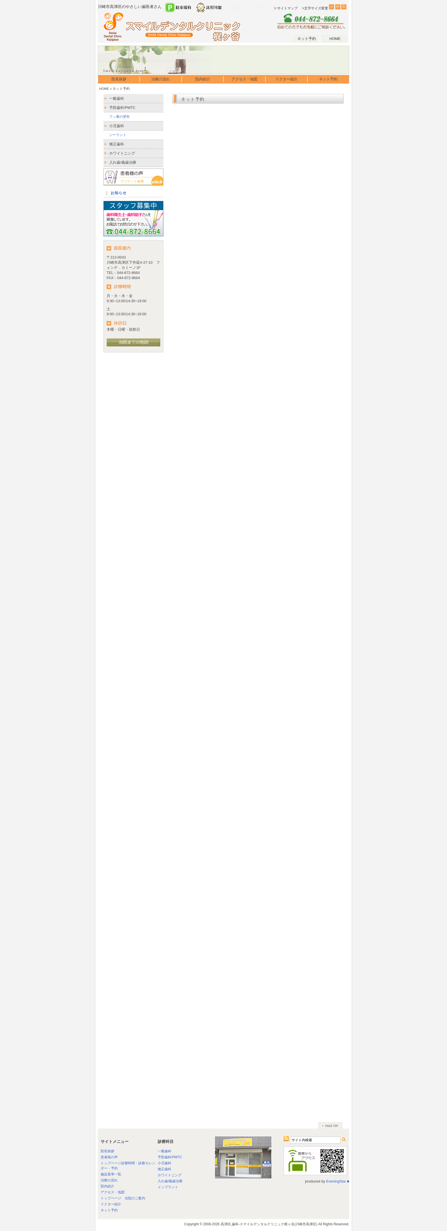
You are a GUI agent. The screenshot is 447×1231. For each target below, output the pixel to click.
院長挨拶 (118, 79)
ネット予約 (306, 38)
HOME (335, 38)
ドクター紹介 (286, 79)
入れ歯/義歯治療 (122, 162)
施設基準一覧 (111, 1174)
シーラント (117, 135)
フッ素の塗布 (119, 116)
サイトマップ (287, 8)
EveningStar (336, 1181)
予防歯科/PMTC (122, 107)
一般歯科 (116, 98)
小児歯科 (116, 126)
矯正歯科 (116, 144)
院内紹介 (202, 79)
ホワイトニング (122, 153)
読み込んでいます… (258, 608)
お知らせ (119, 193)
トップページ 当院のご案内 (123, 1198)
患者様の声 (109, 1157)
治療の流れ (160, 79)
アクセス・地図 (244, 79)
